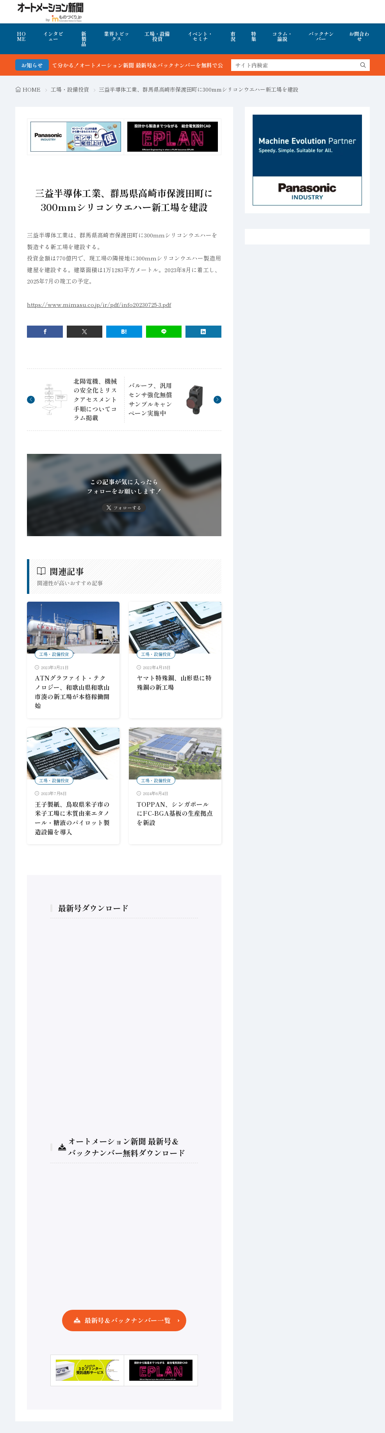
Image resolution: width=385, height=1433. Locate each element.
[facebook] (44, 332)
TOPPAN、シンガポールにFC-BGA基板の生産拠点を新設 (175, 813)
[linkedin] (203, 332)
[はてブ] (124, 332)
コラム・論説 (282, 36)
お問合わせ (359, 36)
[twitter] (84, 332)
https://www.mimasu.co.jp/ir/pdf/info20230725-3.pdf (99, 304)
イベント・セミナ (200, 36)
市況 (232, 36)
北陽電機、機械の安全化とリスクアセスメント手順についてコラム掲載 (95, 400)
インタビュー (53, 36)
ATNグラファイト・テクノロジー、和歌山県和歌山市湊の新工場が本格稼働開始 (72, 691)
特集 (253, 36)
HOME (21, 36)
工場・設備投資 (157, 36)
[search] (363, 65)
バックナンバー (321, 36)
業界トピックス (116, 36)
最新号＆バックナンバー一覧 (127, 1320)
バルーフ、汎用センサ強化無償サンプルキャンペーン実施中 (150, 399)
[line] (164, 332)
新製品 (83, 39)
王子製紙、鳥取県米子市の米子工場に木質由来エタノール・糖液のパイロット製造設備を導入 (72, 818)
